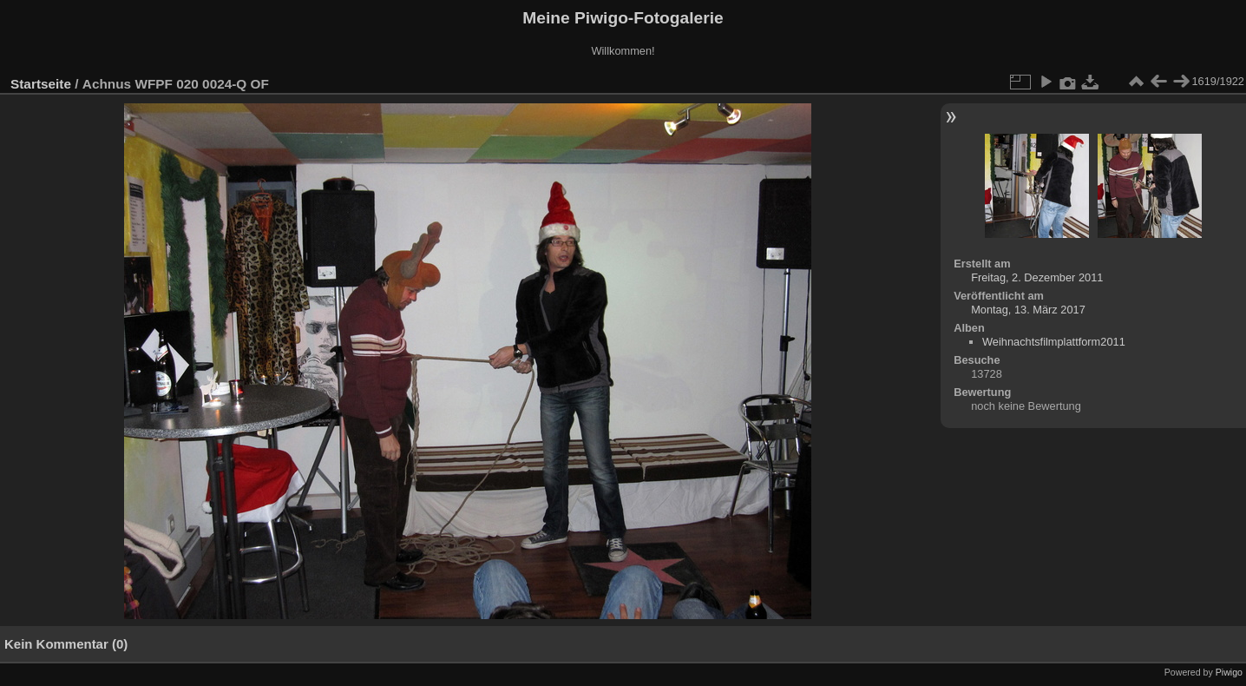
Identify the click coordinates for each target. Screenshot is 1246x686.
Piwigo (1229, 672)
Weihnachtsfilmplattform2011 (1053, 341)
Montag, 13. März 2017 (1028, 309)
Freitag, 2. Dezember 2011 (1037, 277)
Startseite (40, 83)
